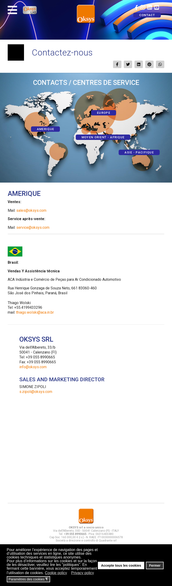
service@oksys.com (32, 227)
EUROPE (103, 112)
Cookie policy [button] (56, 573)
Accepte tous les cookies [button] (121, 565)
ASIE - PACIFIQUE (139, 152)
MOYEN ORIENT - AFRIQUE (103, 137)
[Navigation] (12, 10)
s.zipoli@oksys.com (35, 391)
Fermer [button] (155, 565)
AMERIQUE (45, 129)
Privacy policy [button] (82, 573)
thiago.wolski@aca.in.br (35, 312)
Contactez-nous (62, 53)
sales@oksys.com (31, 210)
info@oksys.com (33, 367)
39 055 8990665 (75, 534)
